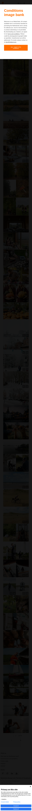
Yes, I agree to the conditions (16, 47)
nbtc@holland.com (11, 42)
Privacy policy (16, 802)
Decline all (16, 809)
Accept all (16, 805)
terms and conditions (14, 34)
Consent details (5, 802)
